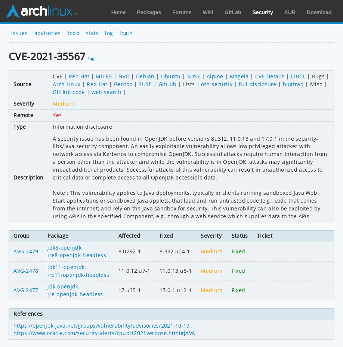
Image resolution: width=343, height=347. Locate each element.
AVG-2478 (25, 270)
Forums (181, 12)
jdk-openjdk (62, 286)
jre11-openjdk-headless (78, 274)
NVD (124, 76)
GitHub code (69, 92)
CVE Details (270, 76)
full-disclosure (257, 84)
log (109, 33)
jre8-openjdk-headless (76, 255)
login (126, 33)
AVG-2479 (25, 251)
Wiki (208, 12)
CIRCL (298, 76)
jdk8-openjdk (64, 247)
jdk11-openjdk (65, 267)
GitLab (233, 12)
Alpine (215, 76)
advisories (47, 33)
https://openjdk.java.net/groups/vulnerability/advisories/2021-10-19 (101, 325)
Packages (149, 12)
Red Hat (79, 76)
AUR (290, 12)
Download (319, 12)
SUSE (193, 76)
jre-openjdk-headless (75, 294)
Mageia (239, 76)
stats (92, 33)
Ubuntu (171, 76)
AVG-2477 (25, 290)
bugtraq (293, 84)
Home (118, 12)
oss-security (216, 84)
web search (106, 92)
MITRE (104, 76)
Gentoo (123, 84)
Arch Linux (41, 11)
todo (73, 33)
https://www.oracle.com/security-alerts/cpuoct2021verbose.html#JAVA (104, 333)
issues (19, 33)
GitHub (167, 84)
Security (263, 12)
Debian (145, 76)
